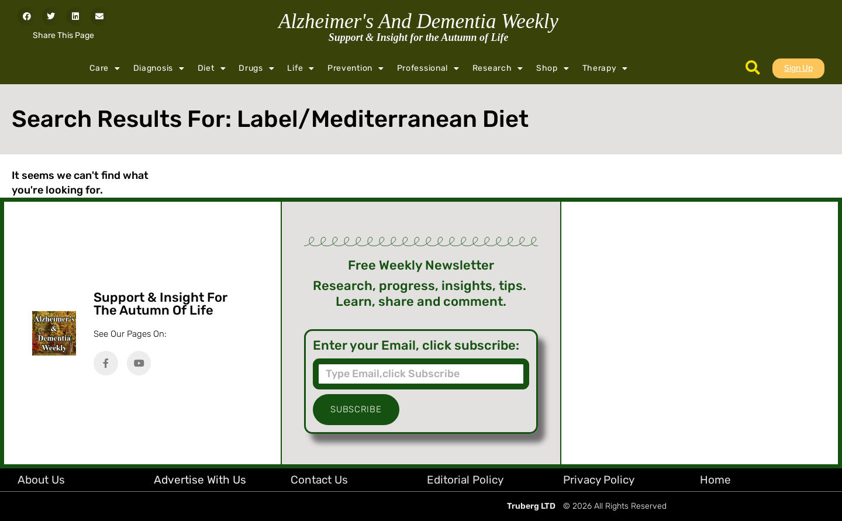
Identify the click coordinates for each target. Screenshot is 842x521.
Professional (428, 68)
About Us (41, 480)
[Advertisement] (699, 333)
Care (104, 68)
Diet (212, 68)
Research (497, 68)
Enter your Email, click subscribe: (416, 345)
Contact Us (319, 480)
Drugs (256, 68)
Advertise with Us (200, 480)
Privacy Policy (598, 480)
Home (715, 480)
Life (301, 68)
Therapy (605, 68)
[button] (27, 16)
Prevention (355, 68)
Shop (553, 68)
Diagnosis (159, 68)
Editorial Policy (465, 480)
